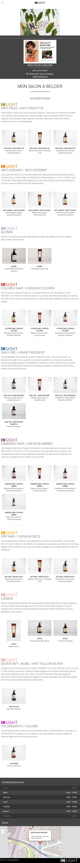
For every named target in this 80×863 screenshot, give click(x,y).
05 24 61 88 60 (41, 70)
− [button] (3, 832)
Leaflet (48, 857)
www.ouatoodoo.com (13, 860)
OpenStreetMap (56, 857)
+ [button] (3, 829)
